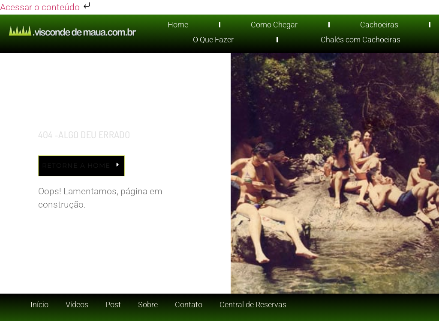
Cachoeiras (379, 24)
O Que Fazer (213, 39)
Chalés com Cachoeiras (360, 39)
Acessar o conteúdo (46, 7)
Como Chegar (274, 24)
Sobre (148, 304)
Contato (188, 304)
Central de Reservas (253, 304)
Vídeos (77, 304)
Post (113, 304)
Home (178, 24)
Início (39, 304)
